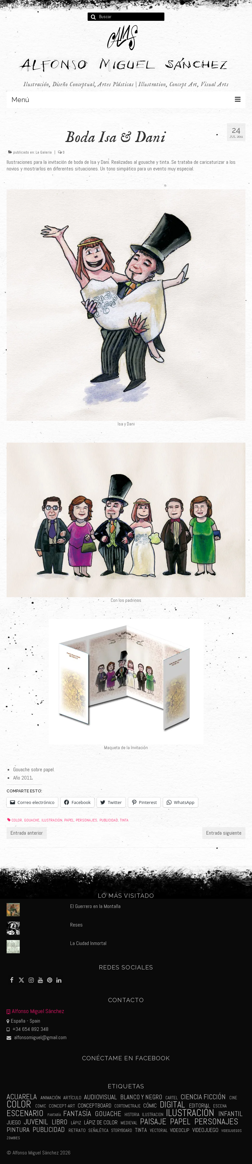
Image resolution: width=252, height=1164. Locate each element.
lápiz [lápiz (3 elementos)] (76, 1123)
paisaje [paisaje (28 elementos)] (153, 1121)
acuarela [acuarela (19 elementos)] (22, 1097)
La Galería (44, 152)
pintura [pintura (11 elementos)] (18, 1129)
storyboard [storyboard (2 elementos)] (121, 1130)
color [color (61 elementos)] (19, 1104)
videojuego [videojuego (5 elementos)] (205, 1130)
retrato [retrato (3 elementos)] (77, 1130)
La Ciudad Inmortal (88, 943)
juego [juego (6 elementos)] (14, 1122)
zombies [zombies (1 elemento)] (13, 1138)
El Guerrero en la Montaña (95, 906)
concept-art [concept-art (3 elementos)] (62, 1106)
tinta (124, 820)
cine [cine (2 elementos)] (233, 1098)
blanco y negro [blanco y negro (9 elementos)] (141, 1097)
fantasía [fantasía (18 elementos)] (77, 1113)
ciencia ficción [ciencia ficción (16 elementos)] (203, 1097)
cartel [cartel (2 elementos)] (171, 1098)
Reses (76, 924)
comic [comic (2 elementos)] (40, 1106)
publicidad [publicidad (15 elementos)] (49, 1129)
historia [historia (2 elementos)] (132, 1114)
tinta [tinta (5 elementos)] (141, 1130)
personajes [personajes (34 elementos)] (216, 1121)
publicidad (108, 820)
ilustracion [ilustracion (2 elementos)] (152, 1114)
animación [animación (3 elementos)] (51, 1098)
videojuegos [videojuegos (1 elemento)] (231, 1131)
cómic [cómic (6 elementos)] (150, 1105)
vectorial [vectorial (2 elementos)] (159, 1130)
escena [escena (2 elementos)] (220, 1106)
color (17, 820)
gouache (31, 820)
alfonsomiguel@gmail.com (37, 1037)
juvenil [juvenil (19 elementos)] (36, 1122)
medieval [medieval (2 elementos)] (129, 1123)
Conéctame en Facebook (126, 1058)
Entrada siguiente (223, 832)
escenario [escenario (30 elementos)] (25, 1113)
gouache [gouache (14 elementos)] (108, 1113)
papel (69, 820)
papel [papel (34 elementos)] (180, 1121)
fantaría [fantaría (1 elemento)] (54, 1115)
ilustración (52, 820)
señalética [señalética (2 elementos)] (98, 1130)
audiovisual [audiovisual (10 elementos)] (100, 1097)
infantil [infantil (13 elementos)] (230, 1113)
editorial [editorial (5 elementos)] (199, 1105)
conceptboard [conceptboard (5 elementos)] (94, 1105)
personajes (86, 820)
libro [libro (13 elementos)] (60, 1121)
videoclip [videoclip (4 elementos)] (179, 1130)
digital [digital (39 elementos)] (172, 1104)
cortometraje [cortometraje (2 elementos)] (127, 1106)
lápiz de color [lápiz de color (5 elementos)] (101, 1122)
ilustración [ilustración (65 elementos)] (190, 1113)
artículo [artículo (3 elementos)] (72, 1098)
